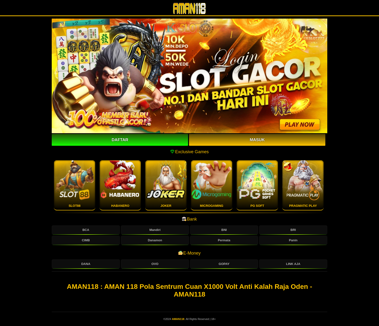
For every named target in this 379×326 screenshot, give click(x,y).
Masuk (257, 140)
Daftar (120, 140)
